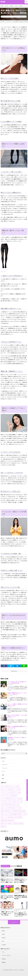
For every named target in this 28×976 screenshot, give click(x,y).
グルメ (3, 761)
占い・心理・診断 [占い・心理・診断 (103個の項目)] (14, 811)
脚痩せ (21, 16)
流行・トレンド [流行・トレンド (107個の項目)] (5, 817)
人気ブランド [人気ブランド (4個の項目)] (15, 804)
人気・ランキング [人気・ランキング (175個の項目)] (6, 808)
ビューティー (11, 16)
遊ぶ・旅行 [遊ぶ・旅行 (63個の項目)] (19, 823)
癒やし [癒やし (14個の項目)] (14, 817)
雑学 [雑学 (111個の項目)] (3, 826)
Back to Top (14, 922)
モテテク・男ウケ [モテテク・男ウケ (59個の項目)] (5, 804)
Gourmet (20, 6)
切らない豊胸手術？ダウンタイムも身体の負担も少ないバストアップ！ (20, 914)
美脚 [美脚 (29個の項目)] (20, 817)
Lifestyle (11, 6)
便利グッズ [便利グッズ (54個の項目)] (4, 811)
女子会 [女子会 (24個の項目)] (23, 811)
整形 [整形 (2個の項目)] (15, 814)
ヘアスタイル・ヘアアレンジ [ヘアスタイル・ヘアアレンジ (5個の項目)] (7, 801)
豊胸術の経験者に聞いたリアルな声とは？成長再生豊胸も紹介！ (20, 897)
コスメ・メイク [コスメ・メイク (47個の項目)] (16, 789)
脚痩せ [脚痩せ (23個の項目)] (3, 820)
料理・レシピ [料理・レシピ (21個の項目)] (22, 814)
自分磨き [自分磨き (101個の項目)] (11, 820)
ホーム (3, 951)
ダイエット (18, 16)
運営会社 (4, 962)
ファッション (4, 768)
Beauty (2, 6)
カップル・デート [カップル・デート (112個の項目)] (13, 786)
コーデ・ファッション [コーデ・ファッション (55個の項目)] (6, 792)
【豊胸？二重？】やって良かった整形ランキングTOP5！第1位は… (7, 913)
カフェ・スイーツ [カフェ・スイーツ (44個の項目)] (5, 789)
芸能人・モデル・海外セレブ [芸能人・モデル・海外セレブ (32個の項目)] (8, 823)
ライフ (3, 771)
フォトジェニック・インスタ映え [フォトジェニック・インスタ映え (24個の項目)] (9, 795)
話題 (3, 778)
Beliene (11, 969)
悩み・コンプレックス (20, 911)
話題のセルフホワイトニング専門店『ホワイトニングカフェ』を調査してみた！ (7, 881)
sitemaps (4, 958)
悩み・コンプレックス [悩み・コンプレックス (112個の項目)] (7, 814)
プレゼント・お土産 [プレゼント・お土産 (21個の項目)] (17, 798)
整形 (25, 911)
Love (16, 6)
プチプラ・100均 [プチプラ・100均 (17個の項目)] (5, 798)
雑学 (24, 16)
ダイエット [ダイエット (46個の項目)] (17, 792)
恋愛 (3, 775)
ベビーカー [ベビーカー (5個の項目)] (19, 801)
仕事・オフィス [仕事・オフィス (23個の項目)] (17, 808)
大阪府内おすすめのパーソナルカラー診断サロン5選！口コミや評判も (20, 881)
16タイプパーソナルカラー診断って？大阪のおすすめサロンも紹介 (7, 897)
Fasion (6, 6)
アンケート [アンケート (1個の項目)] (4, 786)
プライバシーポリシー (6, 955)
